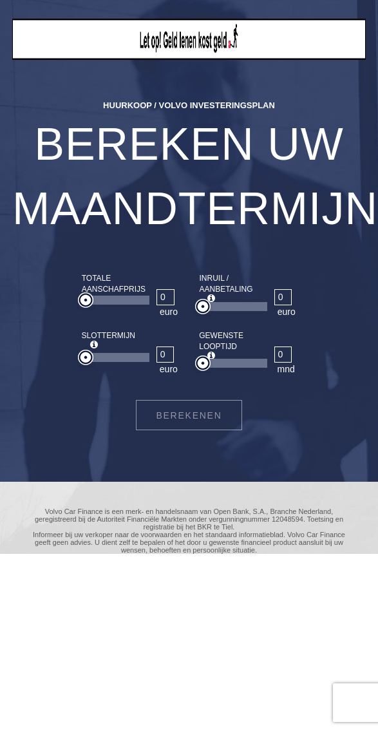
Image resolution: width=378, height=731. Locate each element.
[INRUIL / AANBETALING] (283, 297)
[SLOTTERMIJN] (165, 355)
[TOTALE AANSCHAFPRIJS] (165, 297)
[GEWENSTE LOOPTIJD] (283, 355)
